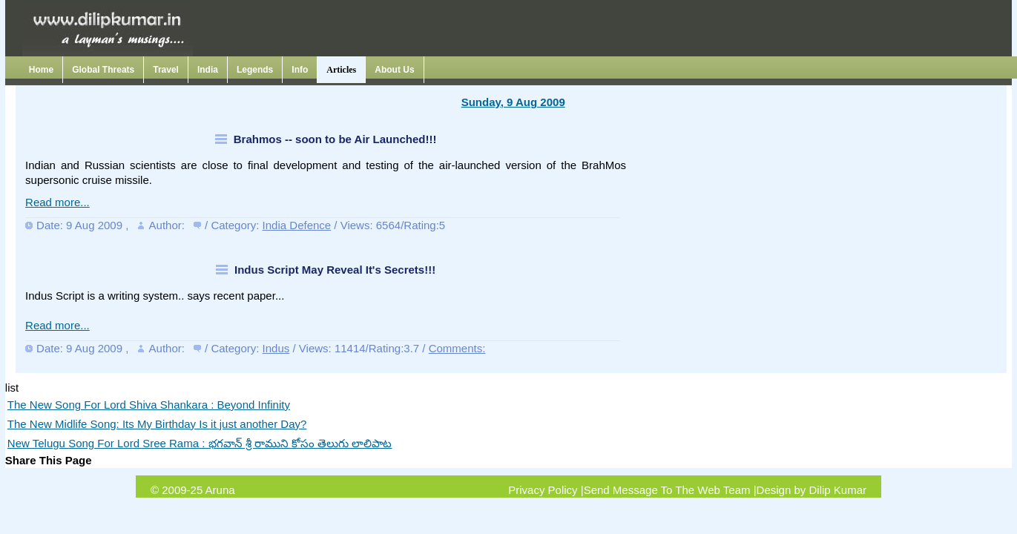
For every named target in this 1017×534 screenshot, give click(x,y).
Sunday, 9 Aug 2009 (513, 102)
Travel (166, 70)
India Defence (297, 225)
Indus (276, 348)
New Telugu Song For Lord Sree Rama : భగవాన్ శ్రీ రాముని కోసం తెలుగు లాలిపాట (199, 443)
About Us (394, 70)
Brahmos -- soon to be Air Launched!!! (335, 139)
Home (41, 70)
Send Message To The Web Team (667, 490)
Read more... (57, 202)
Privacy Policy (542, 490)
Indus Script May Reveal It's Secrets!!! (334, 269)
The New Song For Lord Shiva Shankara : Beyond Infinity (148, 404)
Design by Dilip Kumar (811, 490)
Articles (341, 70)
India (207, 70)
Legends (255, 70)
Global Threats (103, 70)
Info (300, 70)
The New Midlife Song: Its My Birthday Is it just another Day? (157, 424)
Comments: (457, 348)
